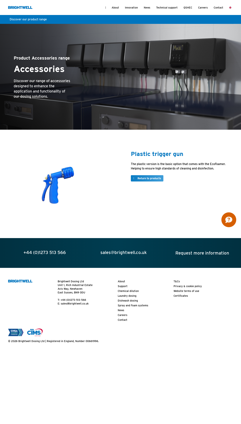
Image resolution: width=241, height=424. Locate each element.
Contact (218, 7)
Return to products (149, 178)
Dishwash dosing (128, 300)
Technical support (167, 7)
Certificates (181, 295)
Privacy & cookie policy (188, 286)
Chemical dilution (128, 291)
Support (123, 286)
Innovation (131, 7)
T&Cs (177, 281)
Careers (203, 7)
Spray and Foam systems (133, 305)
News (147, 7)
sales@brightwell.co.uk (75, 303)
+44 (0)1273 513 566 (73, 299)
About (115, 7)
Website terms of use (186, 291)
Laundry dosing (127, 295)
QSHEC (188, 7)
